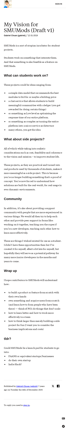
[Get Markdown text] (63, 418)
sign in (26, 405)
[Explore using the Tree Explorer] (63, 426)
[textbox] (33, 27)
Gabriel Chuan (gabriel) (15, 35)
